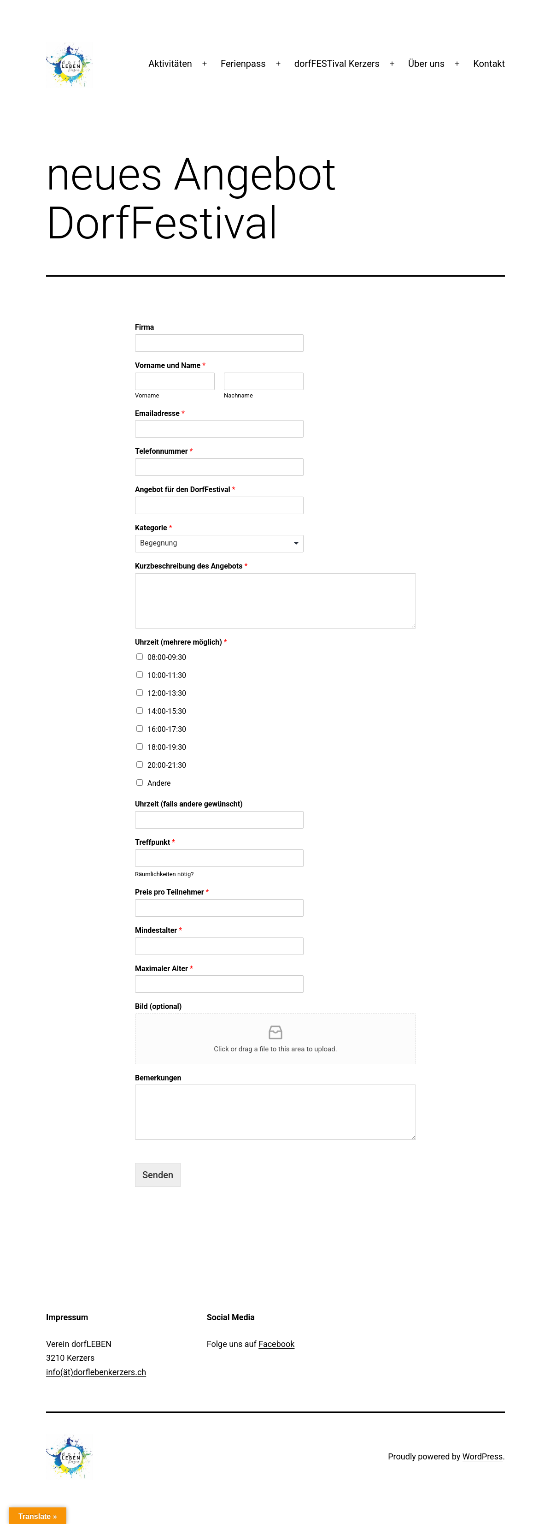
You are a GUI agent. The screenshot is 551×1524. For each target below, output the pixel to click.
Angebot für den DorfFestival (185, 489)
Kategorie (153, 527)
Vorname (147, 395)
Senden (157, 1174)
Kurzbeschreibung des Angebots (191, 566)
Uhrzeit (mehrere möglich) (181, 642)
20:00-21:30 (166, 765)
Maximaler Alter (164, 968)
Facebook (276, 1344)
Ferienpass (243, 63)
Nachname (238, 395)
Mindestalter (158, 930)
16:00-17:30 (166, 729)
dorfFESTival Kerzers (337, 63)
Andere (159, 783)
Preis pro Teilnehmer (172, 892)
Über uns (426, 63)
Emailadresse (160, 413)
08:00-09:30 (166, 657)
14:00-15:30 (166, 711)
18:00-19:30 (166, 747)
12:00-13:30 (166, 693)
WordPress (483, 1456)
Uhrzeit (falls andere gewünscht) (189, 804)
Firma (144, 327)
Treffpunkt (155, 842)
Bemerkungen (158, 1077)
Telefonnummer (164, 451)
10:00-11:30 (166, 675)
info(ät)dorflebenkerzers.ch (96, 1372)
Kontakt (489, 63)
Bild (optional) (158, 1006)
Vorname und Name (170, 365)
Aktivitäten (170, 63)
